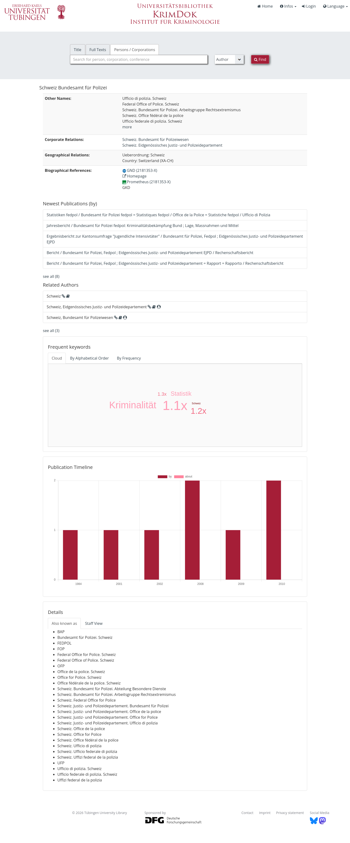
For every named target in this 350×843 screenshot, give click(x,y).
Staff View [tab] (93, 623)
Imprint (264, 812)
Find (260, 59)
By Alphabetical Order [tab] (89, 358)
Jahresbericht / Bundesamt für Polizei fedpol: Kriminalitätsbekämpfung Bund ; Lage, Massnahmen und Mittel (143, 225)
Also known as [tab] (64, 623)
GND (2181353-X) (139, 170)
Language (335, 6)
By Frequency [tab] (129, 358)
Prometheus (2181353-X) (146, 181)
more (127, 127)
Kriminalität (132, 405)
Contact (247, 812)
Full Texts (98, 49)
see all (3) (51, 330)
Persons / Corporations (134, 49)
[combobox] (139, 59)
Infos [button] (288, 6)
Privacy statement (290, 812)
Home (265, 6)
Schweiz (196, 403)
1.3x (162, 394)
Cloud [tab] (57, 358)
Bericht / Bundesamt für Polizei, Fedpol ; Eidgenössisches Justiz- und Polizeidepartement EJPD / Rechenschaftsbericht (150, 252)
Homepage (134, 176)
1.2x (198, 410)
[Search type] (229, 59)
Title (77, 49)
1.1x (175, 405)
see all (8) (51, 276)
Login (309, 6)
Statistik (181, 393)
